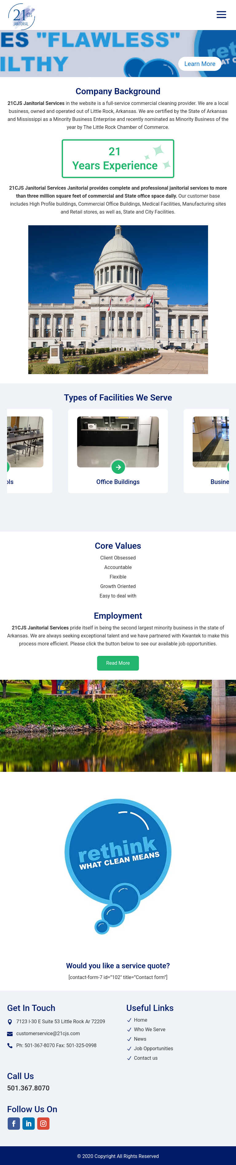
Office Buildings (118, 482)
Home (140, 1020)
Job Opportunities (153, 1048)
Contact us (146, 1058)
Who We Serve (149, 1029)
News (140, 1039)
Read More (118, 663)
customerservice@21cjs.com (48, 1033)
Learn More (199, 64)
